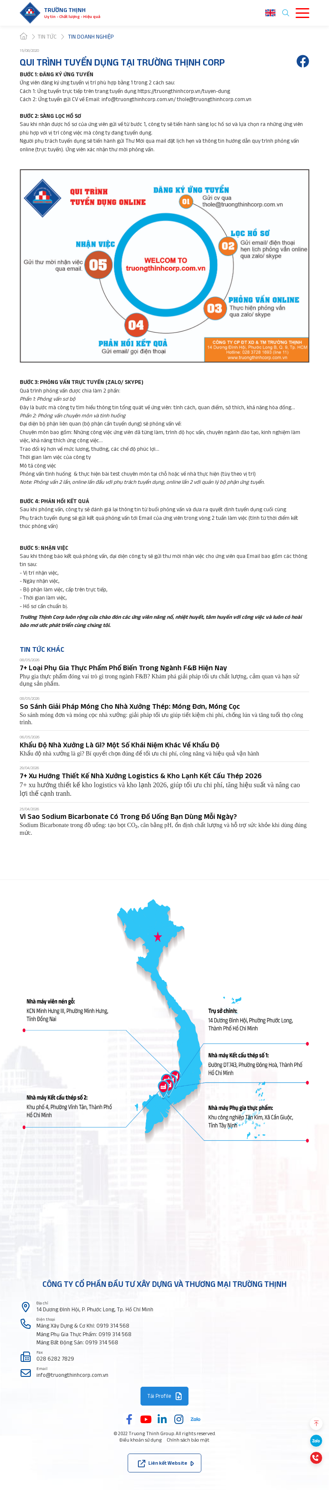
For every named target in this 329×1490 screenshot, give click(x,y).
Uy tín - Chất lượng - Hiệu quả (72, 16)
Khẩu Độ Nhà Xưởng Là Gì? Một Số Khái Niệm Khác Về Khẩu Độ (119, 745)
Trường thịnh (65, 9)
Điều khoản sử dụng (141, 1439)
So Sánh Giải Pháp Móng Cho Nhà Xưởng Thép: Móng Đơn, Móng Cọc (130, 706)
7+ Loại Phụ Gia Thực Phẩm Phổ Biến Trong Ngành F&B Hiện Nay (123, 667)
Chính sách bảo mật (188, 1439)
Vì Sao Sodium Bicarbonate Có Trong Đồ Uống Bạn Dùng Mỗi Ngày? (128, 816)
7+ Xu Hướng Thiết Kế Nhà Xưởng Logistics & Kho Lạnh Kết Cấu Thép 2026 (141, 775)
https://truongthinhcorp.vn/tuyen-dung (184, 91)
